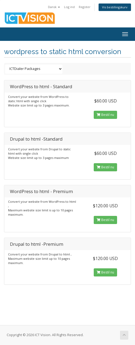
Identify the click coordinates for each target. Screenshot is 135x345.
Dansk (54, 7)
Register (85, 7)
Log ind (69, 7)
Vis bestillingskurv (115, 7)
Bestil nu (105, 114)
